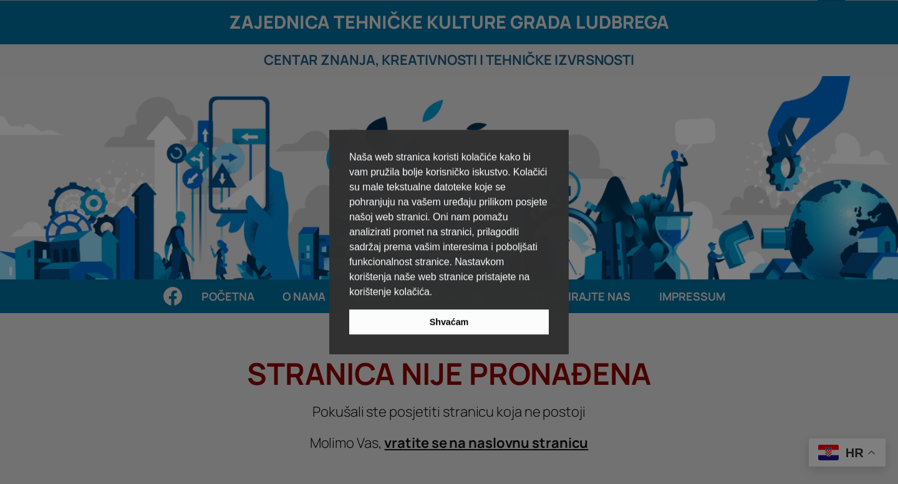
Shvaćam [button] (449, 322)
